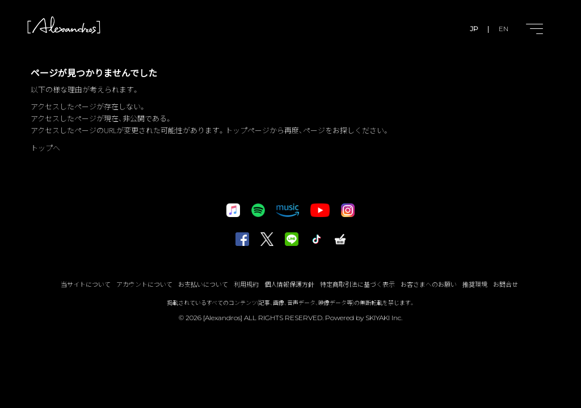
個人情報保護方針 (289, 283)
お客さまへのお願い (429, 283)
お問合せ (505, 283)
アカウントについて (144, 283)
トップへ (45, 147)
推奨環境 (474, 283)
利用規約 (246, 283)
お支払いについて (203, 283)
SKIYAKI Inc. (383, 317)
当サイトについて (86, 283)
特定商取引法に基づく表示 (357, 283)
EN (503, 28)
